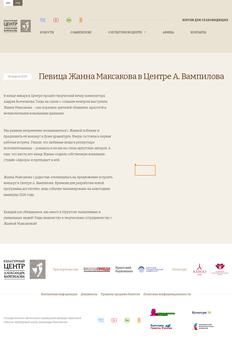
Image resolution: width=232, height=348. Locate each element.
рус (8, 2)
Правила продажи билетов (120, 294)
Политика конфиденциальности (167, 294)
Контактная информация (59, 294)
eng (18, 2)
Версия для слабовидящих (205, 20)
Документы (89, 294)
